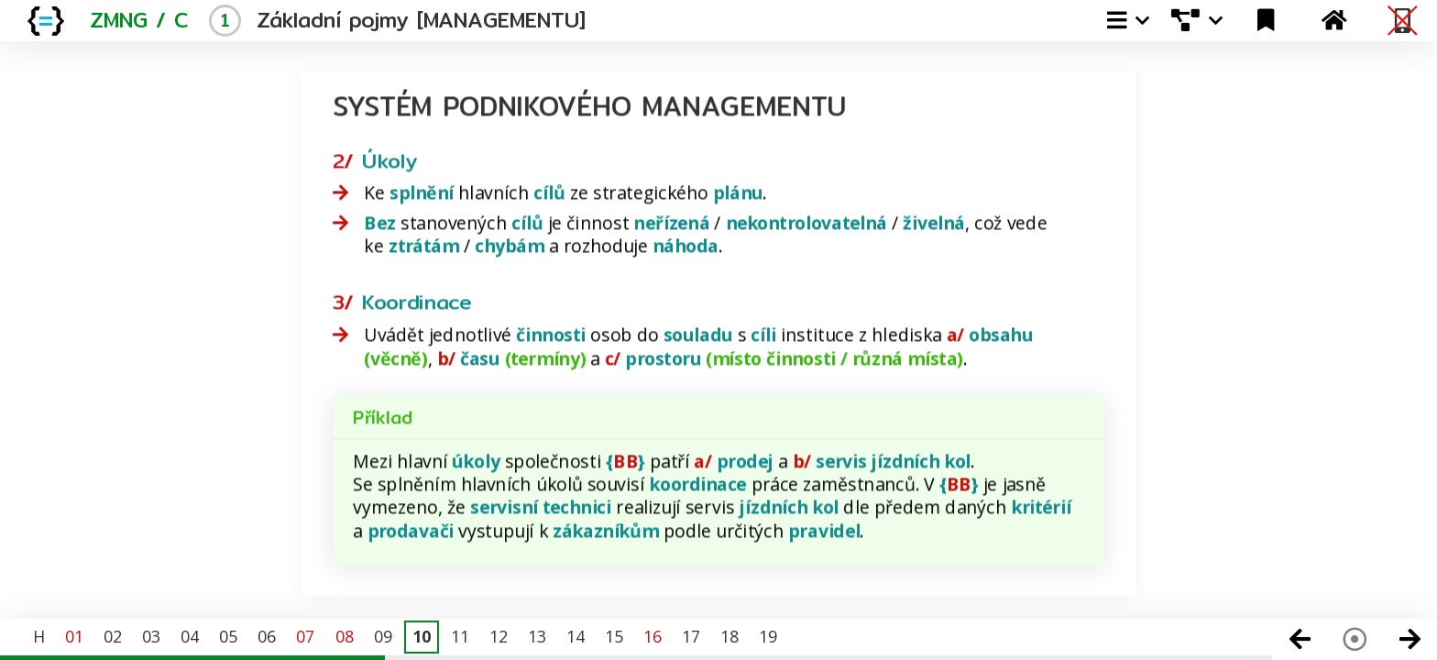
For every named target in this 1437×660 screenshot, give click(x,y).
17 (691, 636)
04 (190, 636)
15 (614, 636)
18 (729, 636)
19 (768, 636)
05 (228, 636)
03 (151, 636)
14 (575, 636)
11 (460, 636)
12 (498, 636)
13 (537, 636)
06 (267, 636)
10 (421, 636)
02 (113, 636)
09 (383, 636)
